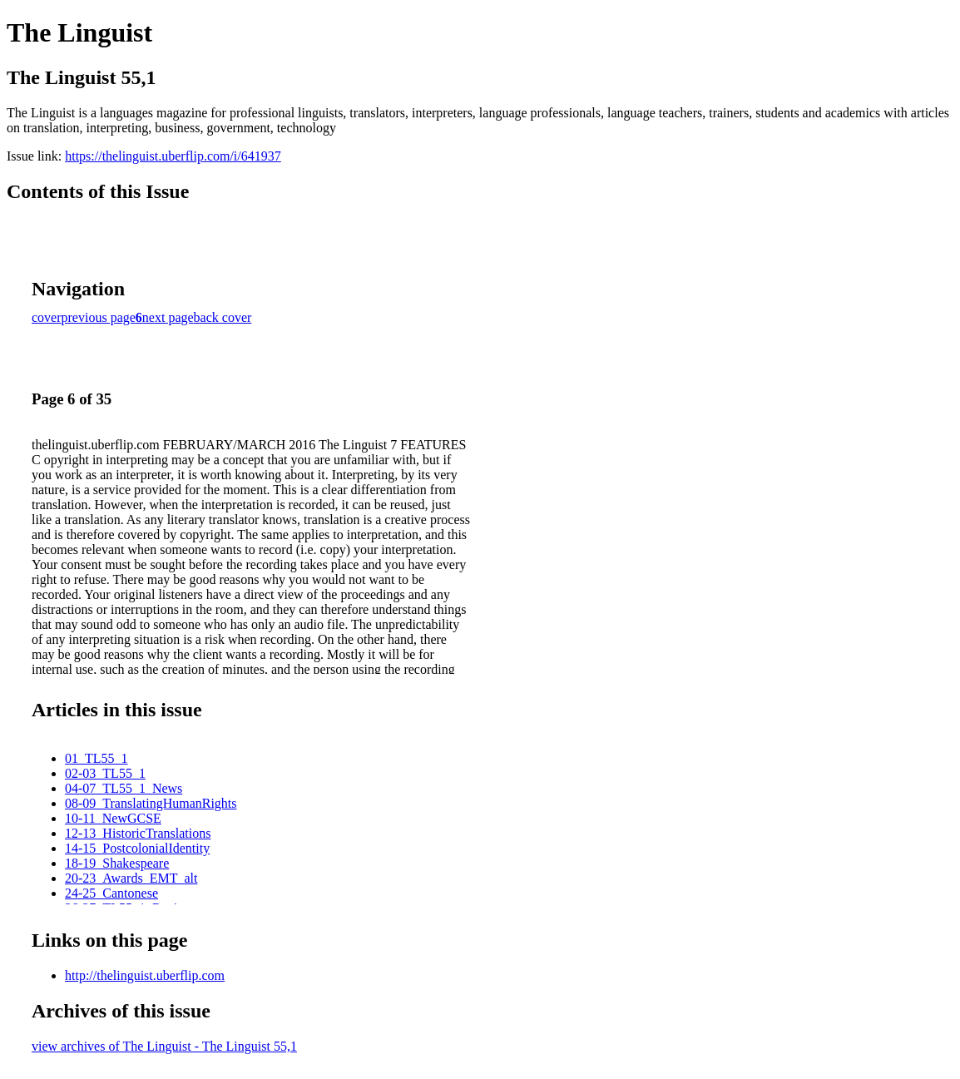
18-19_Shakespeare (117, 863)
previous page (99, 317)
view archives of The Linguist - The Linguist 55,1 (164, 1046)
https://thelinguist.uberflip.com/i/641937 (173, 156)
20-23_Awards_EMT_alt (131, 878)
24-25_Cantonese (111, 893)
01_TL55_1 (96, 758)
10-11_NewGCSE (113, 818)
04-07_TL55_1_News (123, 788)
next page (168, 317)
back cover (223, 317)
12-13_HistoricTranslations (137, 833)
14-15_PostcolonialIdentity (137, 848)
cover (47, 317)
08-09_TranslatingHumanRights (151, 803)
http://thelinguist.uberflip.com (145, 975)
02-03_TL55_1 (105, 773)
